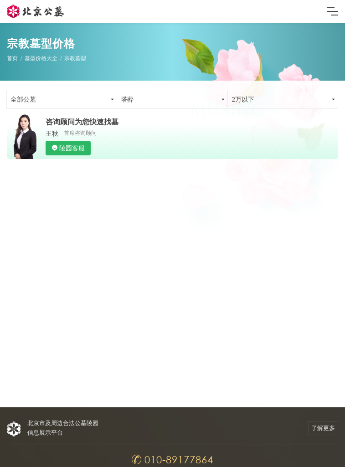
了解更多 (323, 428)
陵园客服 (72, 148)
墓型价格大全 (41, 58)
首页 (12, 58)
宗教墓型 (75, 58)
